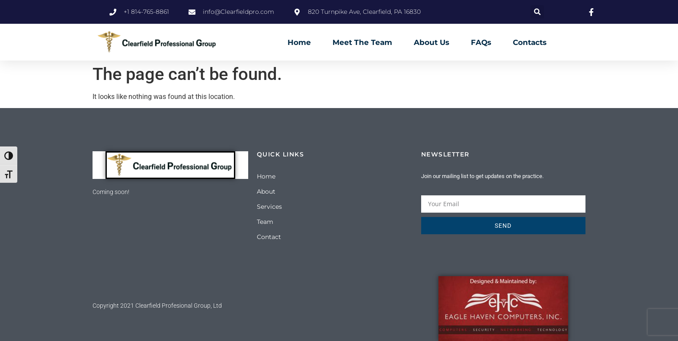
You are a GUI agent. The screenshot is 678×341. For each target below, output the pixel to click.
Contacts (530, 42)
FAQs (481, 42)
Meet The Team (362, 42)
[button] (537, 12)
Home (299, 42)
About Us (431, 42)
